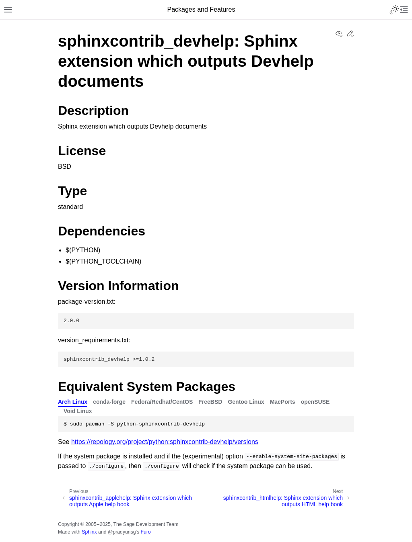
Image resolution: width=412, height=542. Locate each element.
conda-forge (109, 402)
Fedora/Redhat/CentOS (162, 402)
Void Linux (78, 411)
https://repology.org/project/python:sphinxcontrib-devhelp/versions (164, 441)
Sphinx (89, 532)
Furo (145, 532)
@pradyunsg (122, 532)
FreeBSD (210, 402)
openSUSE (315, 402)
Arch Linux (72, 402)
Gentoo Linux (246, 402)
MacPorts (282, 402)
